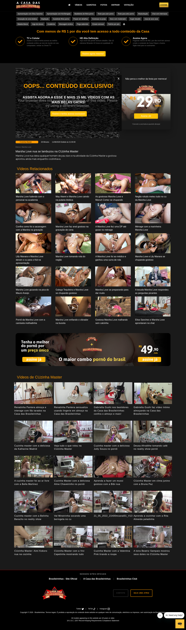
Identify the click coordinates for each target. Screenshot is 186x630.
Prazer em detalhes (80, 19)
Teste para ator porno (106, 14)
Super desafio (135, 19)
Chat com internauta (159, 14)
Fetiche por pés (114, 24)
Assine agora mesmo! (93, 54)
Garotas (91, 5)
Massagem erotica (66, 24)
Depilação (45, 19)
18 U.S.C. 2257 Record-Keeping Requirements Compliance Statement (93, 621)
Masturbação (143, 14)
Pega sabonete (82, 24)
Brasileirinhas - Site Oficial (63, 579)
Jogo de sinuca (37, 24)
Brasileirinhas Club (127, 579)
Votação (129, 5)
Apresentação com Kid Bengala (58, 14)
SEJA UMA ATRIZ (141, 593)
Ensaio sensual (98, 24)
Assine (163, 5)
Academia (51, 24)
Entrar (115, 5)
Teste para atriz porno (126, 14)
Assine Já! (146, 116)
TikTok (92, 609)
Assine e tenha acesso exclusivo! (68, 114)
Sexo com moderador (118, 19)
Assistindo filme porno (61, 19)
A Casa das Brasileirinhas (97, 579)
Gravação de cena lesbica (27, 19)
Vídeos (78, 5)
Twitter (80, 609)
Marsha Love (26, 147)
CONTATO (120, 593)
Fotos (103, 5)
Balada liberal (23, 24)
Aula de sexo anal (151, 19)
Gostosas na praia (99, 19)
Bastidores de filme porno (84, 14)
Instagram (105, 609)
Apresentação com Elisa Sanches (30, 14)
